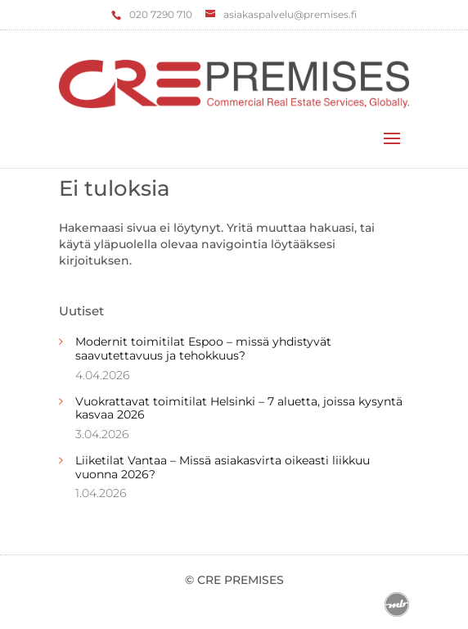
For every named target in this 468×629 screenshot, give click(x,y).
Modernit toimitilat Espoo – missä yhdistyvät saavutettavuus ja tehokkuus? (203, 348)
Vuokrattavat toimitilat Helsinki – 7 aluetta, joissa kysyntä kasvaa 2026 (239, 408)
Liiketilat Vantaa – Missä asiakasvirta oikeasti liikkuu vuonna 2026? (222, 467)
